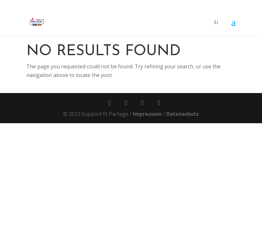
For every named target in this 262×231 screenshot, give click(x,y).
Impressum (147, 113)
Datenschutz (182, 113)
